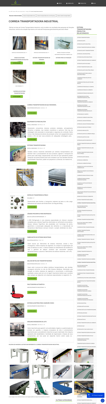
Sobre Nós (69, 3)
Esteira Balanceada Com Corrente (85, 366)
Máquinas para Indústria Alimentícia (65, 381)
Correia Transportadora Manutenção (83, 231)
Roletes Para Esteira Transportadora (82, 266)
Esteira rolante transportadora (63, 15)
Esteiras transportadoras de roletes (84, 211)
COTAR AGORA (16, 63)
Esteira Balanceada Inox (83, 369)
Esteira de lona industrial (83, 53)
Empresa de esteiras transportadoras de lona (83, 106)
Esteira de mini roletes (83, 130)
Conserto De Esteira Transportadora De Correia (84, 290)
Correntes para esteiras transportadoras (83, 179)
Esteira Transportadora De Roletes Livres (86, 243)
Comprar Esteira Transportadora (85, 270)
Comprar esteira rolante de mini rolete (85, 82)
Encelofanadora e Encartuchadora (65, 371)
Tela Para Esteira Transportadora (86, 379)
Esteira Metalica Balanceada (84, 376)
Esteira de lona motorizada (84, 120)
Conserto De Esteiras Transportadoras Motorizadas (85, 299)
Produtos (82, 3)
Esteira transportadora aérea (85, 199)
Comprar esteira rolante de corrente (84, 78)
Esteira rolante (81, 40)
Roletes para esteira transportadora (82, 206)
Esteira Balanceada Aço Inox (84, 363)
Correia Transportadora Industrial (86, 262)
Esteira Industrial (81, 303)
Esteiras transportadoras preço (85, 219)
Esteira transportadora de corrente (86, 60)
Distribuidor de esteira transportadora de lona (83, 97)
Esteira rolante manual (83, 156)
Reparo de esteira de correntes (85, 196)
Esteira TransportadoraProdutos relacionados (84, 30)
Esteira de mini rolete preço (84, 127)
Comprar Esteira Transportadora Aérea (85, 274)
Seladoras (58, 390)
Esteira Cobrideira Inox (83, 389)
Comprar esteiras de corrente (85, 90)
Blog (94, 3)
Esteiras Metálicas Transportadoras (86, 309)
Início (59, 3)
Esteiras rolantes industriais (84, 57)
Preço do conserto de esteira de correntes (85, 171)
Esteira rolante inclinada (83, 63)
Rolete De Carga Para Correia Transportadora (84, 247)
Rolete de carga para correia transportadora (84, 223)
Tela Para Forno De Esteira (83, 382)
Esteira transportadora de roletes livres (86, 215)
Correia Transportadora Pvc (84, 251)
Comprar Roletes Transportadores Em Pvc (86, 281)
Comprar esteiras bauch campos (85, 86)
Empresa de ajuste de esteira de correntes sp (85, 167)
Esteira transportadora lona (29, 15)
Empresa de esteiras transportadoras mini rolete (84, 110)
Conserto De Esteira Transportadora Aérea (83, 286)
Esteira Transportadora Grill (84, 400)
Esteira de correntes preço (84, 163)
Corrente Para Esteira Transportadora (82, 255)
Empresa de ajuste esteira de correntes (84, 188)
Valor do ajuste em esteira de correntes (84, 183)
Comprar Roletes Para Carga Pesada (86, 277)
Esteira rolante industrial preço (85, 70)
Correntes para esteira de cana (85, 175)
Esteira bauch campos (82, 114)
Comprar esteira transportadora (85, 227)
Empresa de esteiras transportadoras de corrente (85, 101)
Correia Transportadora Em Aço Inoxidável (85, 396)
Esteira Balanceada (82, 313)
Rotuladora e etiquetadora (63, 387)
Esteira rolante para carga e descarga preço (84, 74)
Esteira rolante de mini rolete (84, 140)
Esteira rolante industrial (84, 44)
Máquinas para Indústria (62, 377)
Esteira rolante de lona (83, 137)
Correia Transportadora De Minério (86, 259)
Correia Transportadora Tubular (85, 239)
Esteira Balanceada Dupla (83, 372)
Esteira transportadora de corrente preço (46, 15)
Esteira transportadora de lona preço (85, 148)
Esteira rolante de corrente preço (86, 133)
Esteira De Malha (81, 392)
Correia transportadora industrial (86, 203)
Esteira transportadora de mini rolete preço (85, 153)
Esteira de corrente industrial (85, 117)
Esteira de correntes (82, 160)
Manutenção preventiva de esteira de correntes (86, 192)
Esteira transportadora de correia (86, 47)
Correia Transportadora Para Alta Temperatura (86, 235)
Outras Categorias (64, 367)
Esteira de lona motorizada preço (85, 124)
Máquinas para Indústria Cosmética (65, 384)
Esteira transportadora (83, 37)
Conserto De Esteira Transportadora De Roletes (84, 295)
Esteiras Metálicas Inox (83, 306)
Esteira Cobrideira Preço (83, 386)
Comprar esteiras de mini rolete (85, 93)
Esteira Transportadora (62, 374)
